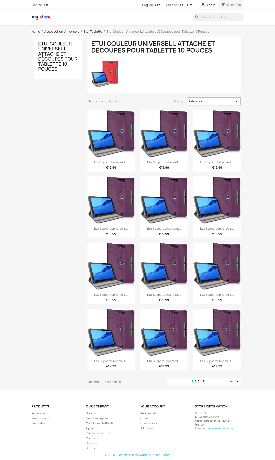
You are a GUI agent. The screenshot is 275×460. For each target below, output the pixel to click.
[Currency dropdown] (186, 5)
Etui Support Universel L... (111, 162)
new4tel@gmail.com (220, 428)
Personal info (149, 413)
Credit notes (148, 423)
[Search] (218, 17)
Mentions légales (97, 418)
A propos (92, 428)
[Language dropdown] (152, 5)
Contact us (40, 5)
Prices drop (39, 413)
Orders (145, 418)
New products (41, 418)
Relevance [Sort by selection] (214, 101)
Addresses (147, 428)
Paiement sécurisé (98, 433)
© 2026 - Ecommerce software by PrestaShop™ (138, 455)
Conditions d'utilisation (101, 423)
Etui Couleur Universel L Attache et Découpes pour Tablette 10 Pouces (58, 56)
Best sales (38, 423)
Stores (90, 448)
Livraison (91, 413)
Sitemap (91, 443)
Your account (152, 406)
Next (234, 381)
